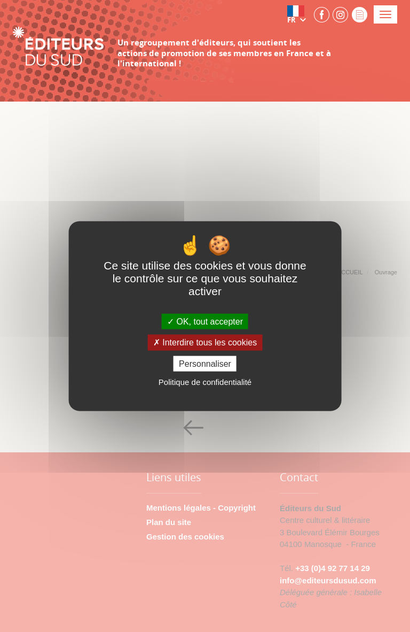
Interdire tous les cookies (205, 342)
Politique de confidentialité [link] (205, 381)
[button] (299, 14)
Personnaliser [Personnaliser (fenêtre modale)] (205, 363)
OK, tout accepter (205, 321)
